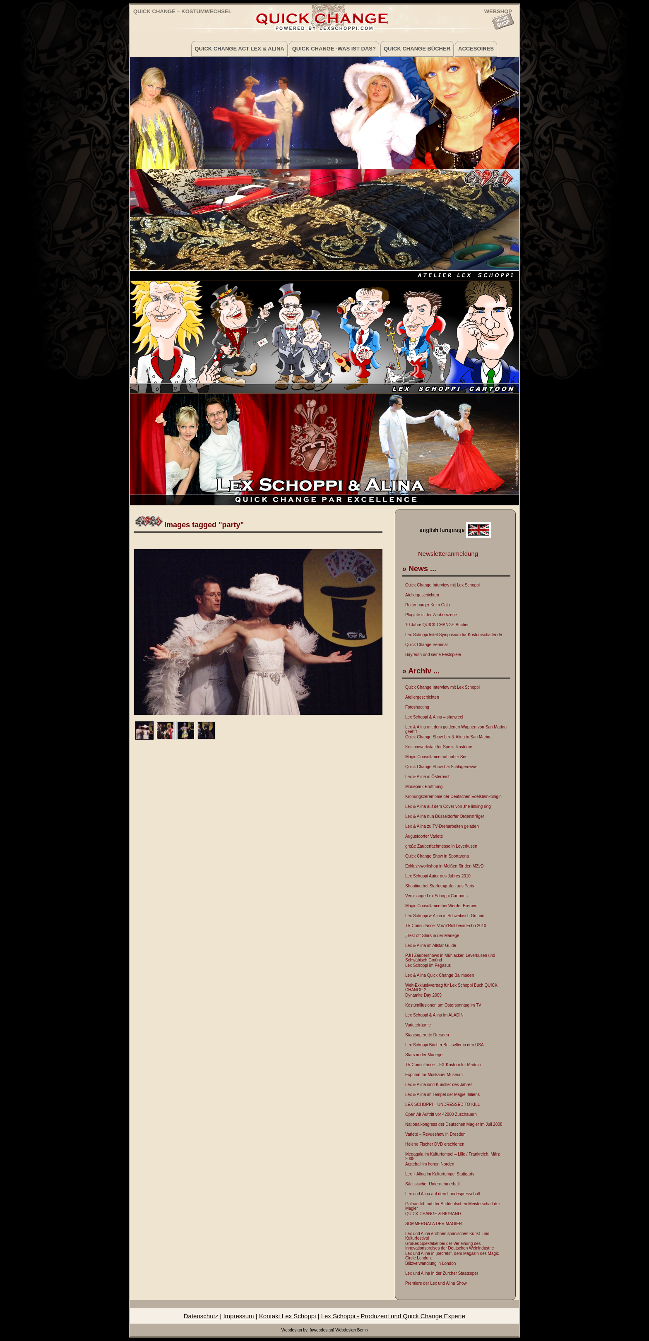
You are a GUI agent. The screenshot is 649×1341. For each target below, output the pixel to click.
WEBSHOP (498, 11)
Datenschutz (201, 1315)
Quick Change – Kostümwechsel (182, 11)
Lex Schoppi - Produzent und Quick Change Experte (393, 1315)
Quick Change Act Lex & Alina (239, 49)
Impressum (238, 1315)
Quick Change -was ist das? (334, 49)
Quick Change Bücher (417, 49)
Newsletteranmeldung (448, 553)
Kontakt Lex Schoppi (287, 1315)
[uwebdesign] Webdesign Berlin (339, 1330)
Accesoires (476, 49)
